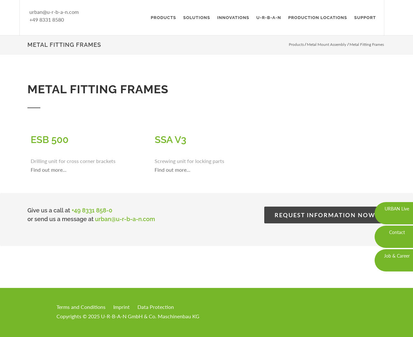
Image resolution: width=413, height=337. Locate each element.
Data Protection (155, 307)
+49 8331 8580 (46, 19)
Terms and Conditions (81, 307)
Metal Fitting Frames (366, 44)
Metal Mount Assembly (326, 44)
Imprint (121, 307)
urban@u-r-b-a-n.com (54, 12)
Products (296, 44)
